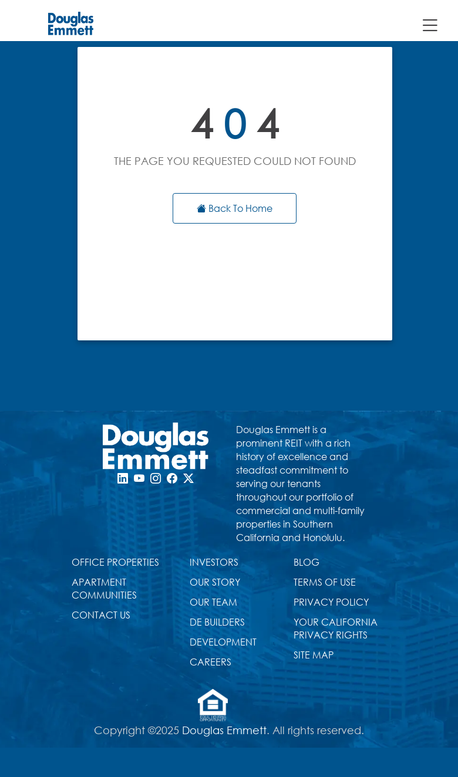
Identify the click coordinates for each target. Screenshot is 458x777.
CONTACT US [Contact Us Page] (101, 615)
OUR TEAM (213, 602)
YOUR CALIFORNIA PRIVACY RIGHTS (336, 628)
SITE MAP (314, 654)
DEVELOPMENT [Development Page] (223, 642)
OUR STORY (215, 582)
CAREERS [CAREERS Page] (210, 662)
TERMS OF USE (325, 582)
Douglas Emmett (224, 730)
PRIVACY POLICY (331, 602)
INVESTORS (214, 562)
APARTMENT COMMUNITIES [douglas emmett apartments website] (104, 588)
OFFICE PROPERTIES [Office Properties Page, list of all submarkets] (115, 562)
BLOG (306, 562)
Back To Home (234, 208)
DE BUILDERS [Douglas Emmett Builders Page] (217, 622)
